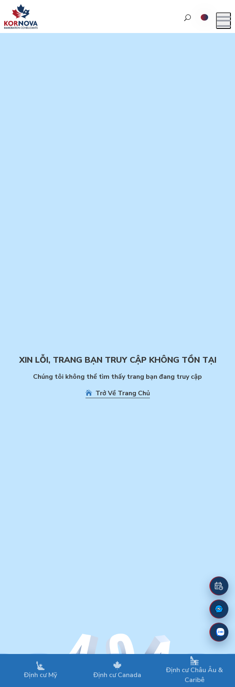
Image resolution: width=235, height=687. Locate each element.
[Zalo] (218, 632)
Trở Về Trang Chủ (117, 393)
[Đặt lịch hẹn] (218, 585)
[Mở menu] (223, 20)
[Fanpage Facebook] (218, 609)
